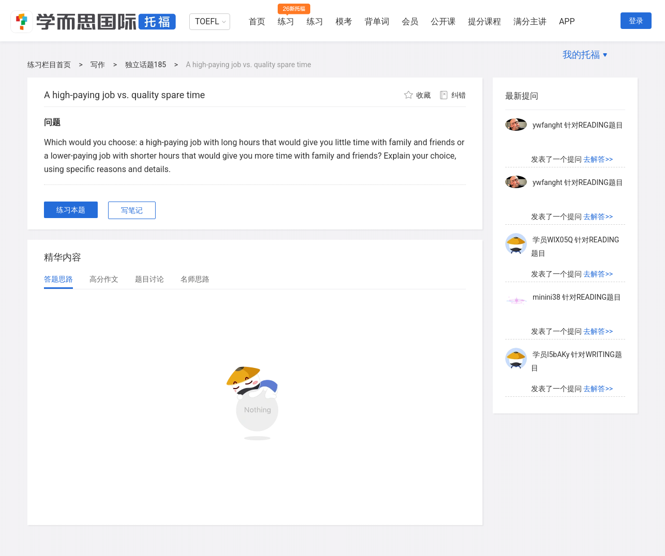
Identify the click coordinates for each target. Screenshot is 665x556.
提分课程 (484, 21)
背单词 (377, 21)
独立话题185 (146, 64)
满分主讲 (530, 21)
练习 (286, 21)
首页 (257, 21)
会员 (410, 21)
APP (567, 21)
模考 (344, 21)
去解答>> (598, 159)
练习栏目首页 (49, 64)
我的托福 (581, 54)
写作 (97, 64)
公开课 (443, 21)
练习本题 (70, 210)
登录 (636, 21)
